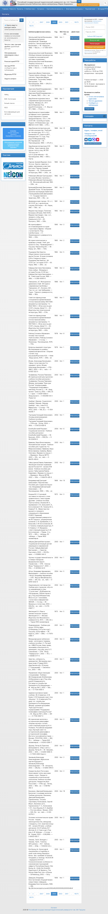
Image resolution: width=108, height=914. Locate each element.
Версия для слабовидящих (88, 5)
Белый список (9, 103)
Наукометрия (91, 9)
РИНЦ (6, 95)
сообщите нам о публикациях (10, 68)
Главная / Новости (9, 9)
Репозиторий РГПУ (11, 61)
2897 (41, 22)
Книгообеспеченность (56, 9)
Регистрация (95, 44)
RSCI (6, 107)
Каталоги (41, 9)
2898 (48, 22)
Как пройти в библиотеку (93, 143)
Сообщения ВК (91, 136)
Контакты (5, 14)
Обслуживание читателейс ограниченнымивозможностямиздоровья (13, 145)
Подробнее (89, 108)
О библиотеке (30, 9)
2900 (60, 22)
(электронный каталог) (12, 27)
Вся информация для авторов (12, 113)
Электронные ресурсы (75, 9)
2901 (66, 22)
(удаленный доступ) (12, 46)
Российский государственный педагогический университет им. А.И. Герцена (57, 910)
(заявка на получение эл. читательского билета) (12, 37)
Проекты (20, 9)
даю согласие (88, 52)
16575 (76, 22)
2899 (54, 22)
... (36, 22)
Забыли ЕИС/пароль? (95, 36)
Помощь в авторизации (94, 47)
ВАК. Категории (10, 99)
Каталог (54, 908)
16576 (31, 26)
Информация (74, 38)
